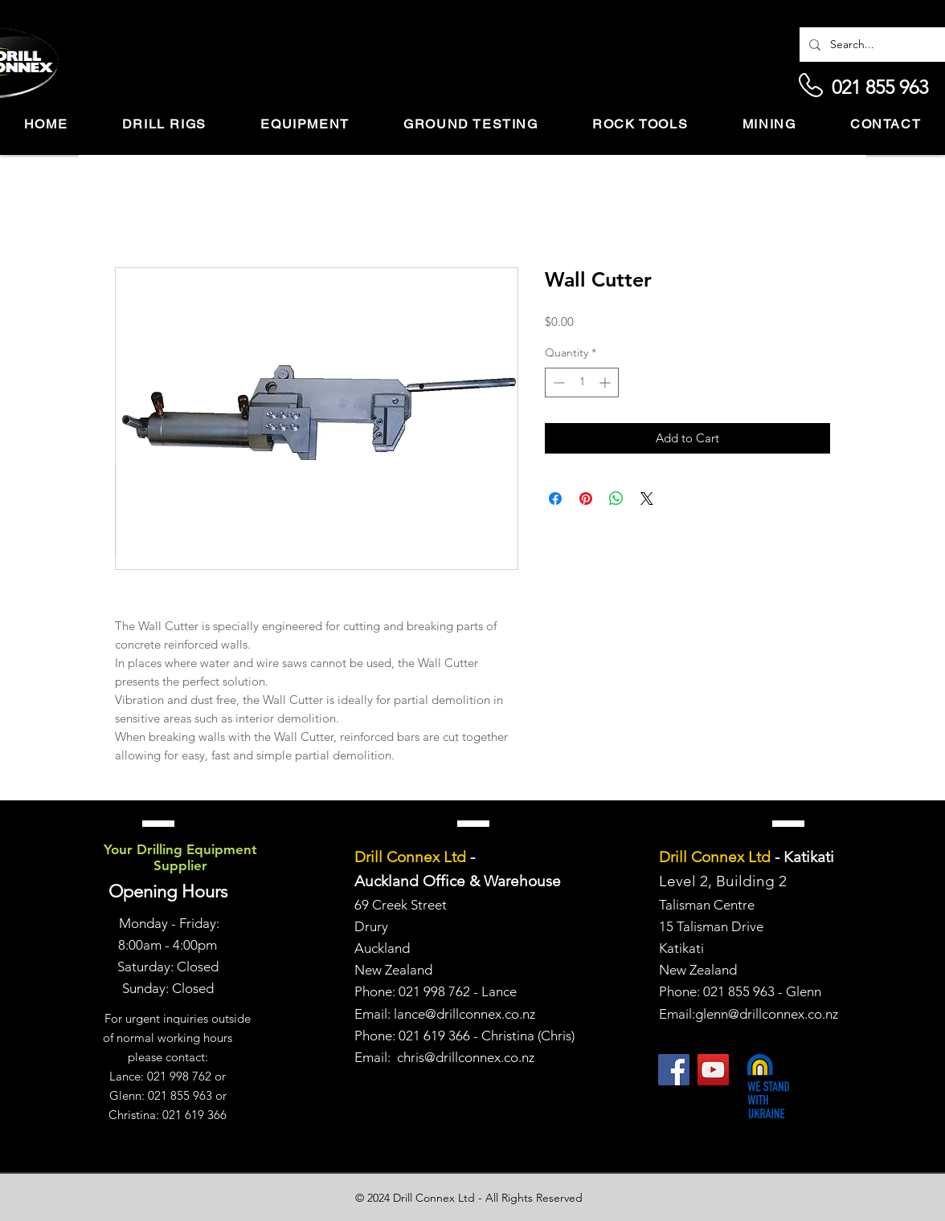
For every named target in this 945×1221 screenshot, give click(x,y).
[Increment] (606, 382)
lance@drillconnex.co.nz (464, 1014)
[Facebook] (673, 1069)
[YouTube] (713, 1069)
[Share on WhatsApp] (616, 498)
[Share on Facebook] (555, 498)
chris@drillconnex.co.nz (465, 1057)
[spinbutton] (581, 382)
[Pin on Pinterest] (585, 498)
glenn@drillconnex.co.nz (766, 1014)
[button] (164, 124)
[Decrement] (557, 382)
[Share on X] (647, 498)
